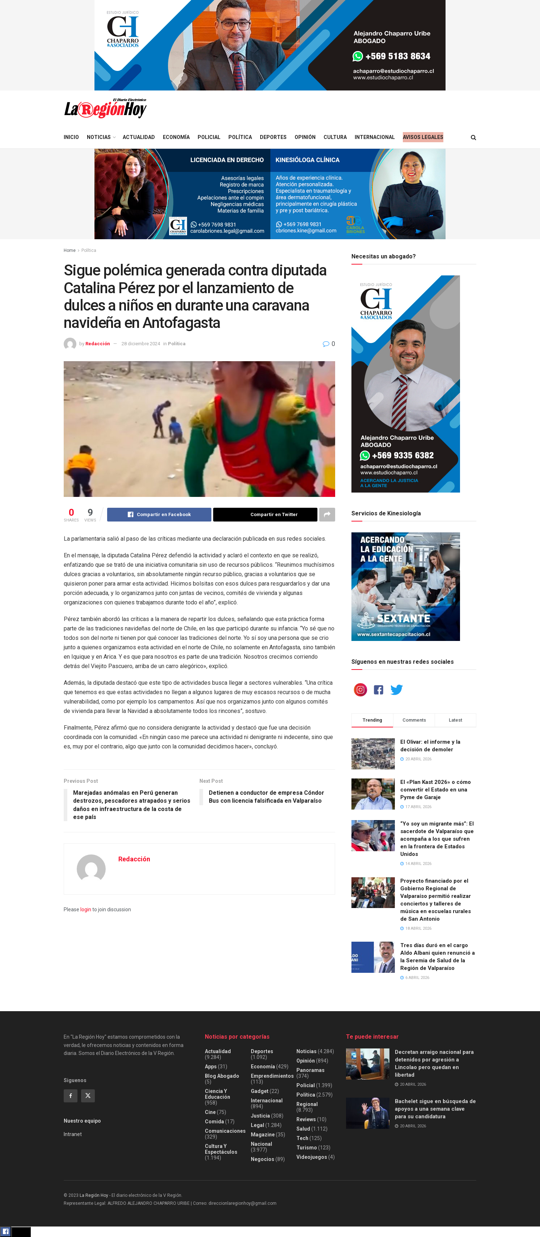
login (85, 909)
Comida (214, 1121)
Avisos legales (423, 137)
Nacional (261, 1144)
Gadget (260, 1091)
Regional (307, 1104)
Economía (176, 137)
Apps (211, 1066)
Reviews (306, 1119)
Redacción (97, 343)
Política (240, 137)
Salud (303, 1129)
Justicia (260, 1116)
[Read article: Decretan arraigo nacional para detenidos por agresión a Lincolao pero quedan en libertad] (367, 1064)
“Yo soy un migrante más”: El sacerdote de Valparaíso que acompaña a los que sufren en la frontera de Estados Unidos (437, 838)
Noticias (99, 137)
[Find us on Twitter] (88, 1095)
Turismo (306, 1148)
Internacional (375, 137)
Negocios (262, 1159)
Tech (302, 1138)
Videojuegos (311, 1157)
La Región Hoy (94, 1195)
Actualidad (139, 137)
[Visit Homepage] (105, 108)
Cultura (335, 137)
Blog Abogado (222, 1076)
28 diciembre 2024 (141, 343)
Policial (209, 137)
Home (70, 250)
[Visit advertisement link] (270, 45)
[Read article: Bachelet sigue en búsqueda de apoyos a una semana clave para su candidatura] (367, 1113)
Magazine (263, 1134)
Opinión (305, 137)
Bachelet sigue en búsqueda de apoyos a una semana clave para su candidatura (435, 1109)
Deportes (273, 137)
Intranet (73, 1134)
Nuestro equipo (82, 1121)
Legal (257, 1125)
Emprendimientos (272, 1076)
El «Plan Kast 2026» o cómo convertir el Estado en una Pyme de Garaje (435, 790)
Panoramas (310, 1070)
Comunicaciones (225, 1131)
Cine (210, 1112)
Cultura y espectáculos (221, 1149)
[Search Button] (473, 137)
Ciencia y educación (217, 1094)
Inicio (71, 137)
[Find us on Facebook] (70, 1095)
